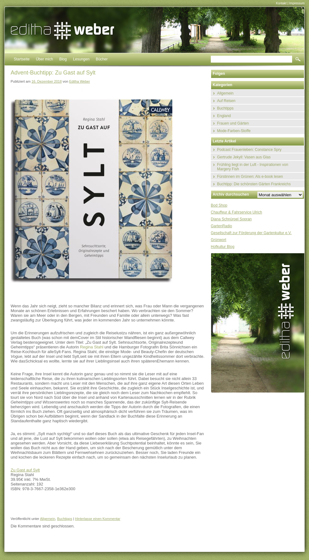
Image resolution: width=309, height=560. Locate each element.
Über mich (44, 59)
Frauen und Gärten (233, 123)
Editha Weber (79, 81)
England (224, 116)
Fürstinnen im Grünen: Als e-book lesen (250, 176)
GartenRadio (221, 226)
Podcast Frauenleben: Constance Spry (249, 149)
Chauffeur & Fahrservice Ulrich (236, 212)
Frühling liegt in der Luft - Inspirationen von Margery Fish (252, 166)
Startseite (22, 59)
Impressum (297, 3)
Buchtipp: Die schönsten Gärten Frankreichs (254, 184)
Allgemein (47, 519)
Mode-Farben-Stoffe (234, 131)
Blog (63, 59)
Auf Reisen (226, 101)
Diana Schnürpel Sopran (231, 219)
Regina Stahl (91, 347)
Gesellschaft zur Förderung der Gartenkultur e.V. (251, 233)
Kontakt (281, 3)
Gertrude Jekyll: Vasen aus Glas (244, 157)
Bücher (102, 59)
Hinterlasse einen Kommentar (97, 519)
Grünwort (218, 240)
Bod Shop (219, 205)
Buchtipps (64, 519)
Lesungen (81, 59)
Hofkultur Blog (222, 246)
